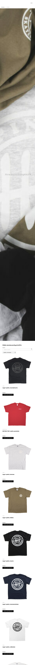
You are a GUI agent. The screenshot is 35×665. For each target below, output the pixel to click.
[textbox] (17, 350)
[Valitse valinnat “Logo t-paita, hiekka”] (8, 523)
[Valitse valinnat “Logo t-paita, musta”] (8, 565)
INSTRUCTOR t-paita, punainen (10, 430)
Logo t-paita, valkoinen (8, 633)
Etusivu (3, 7)
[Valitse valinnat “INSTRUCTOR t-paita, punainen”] (8, 437)
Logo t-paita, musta (8, 558)
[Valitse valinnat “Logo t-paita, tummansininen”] (8, 608)
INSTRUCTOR (4, 428)
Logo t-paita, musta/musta (10, 388)
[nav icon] (31, 3)
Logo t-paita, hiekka (8, 516)
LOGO (3, 386)
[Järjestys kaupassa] (9, 352)
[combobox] (17, 349)
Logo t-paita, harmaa (8, 473)
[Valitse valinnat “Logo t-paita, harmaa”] (8, 480)
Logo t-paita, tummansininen (10, 601)
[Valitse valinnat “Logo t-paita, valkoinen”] (8, 640)
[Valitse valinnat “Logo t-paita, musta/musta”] (8, 395)
